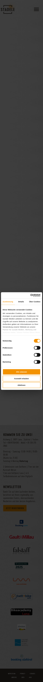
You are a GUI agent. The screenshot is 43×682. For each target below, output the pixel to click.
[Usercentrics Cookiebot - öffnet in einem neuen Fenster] (30, 295)
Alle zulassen (21, 372)
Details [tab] (21, 302)
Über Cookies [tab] (34, 302)
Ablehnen (21, 385)
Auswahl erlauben (21, 378)
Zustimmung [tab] (8, 302)
